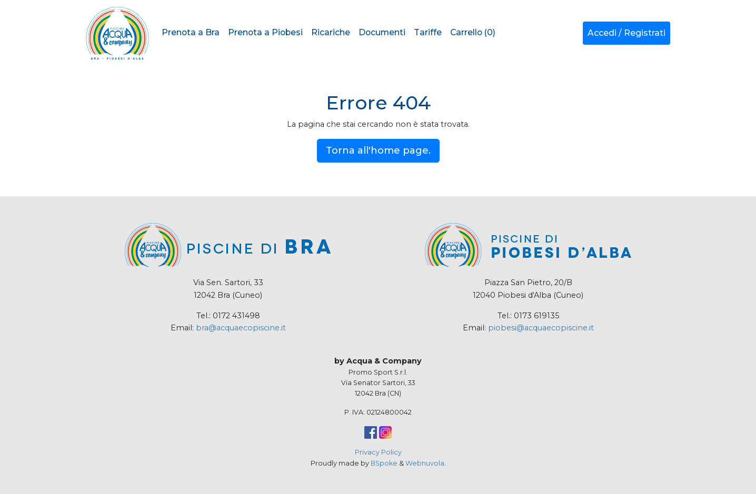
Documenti (382, 32)
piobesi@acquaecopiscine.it (541, 327)
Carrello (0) (472, 32)
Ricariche (330, 32)
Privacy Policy (378, 452)
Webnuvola (424, 463)
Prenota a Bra (191, 32)
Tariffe (428, 32)
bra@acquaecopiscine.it (241, 327)
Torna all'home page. (378, 150)
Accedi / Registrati (626, 33)
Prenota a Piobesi (265, 32)
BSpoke (384, 463)
